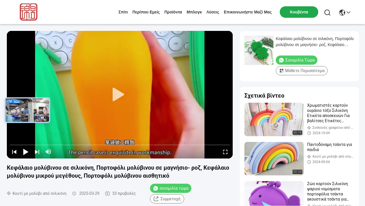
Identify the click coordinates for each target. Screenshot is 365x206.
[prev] (14, 151)
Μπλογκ (194, 12)
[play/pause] (25, 151)
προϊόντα (173, 12)
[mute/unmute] (48, 151)
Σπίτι (123, 12)
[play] (120, 95)
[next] (37, 151)
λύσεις (212, 12)
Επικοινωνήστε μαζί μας (248, 12)
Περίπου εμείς (146, 12)
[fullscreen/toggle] (225, 151)
